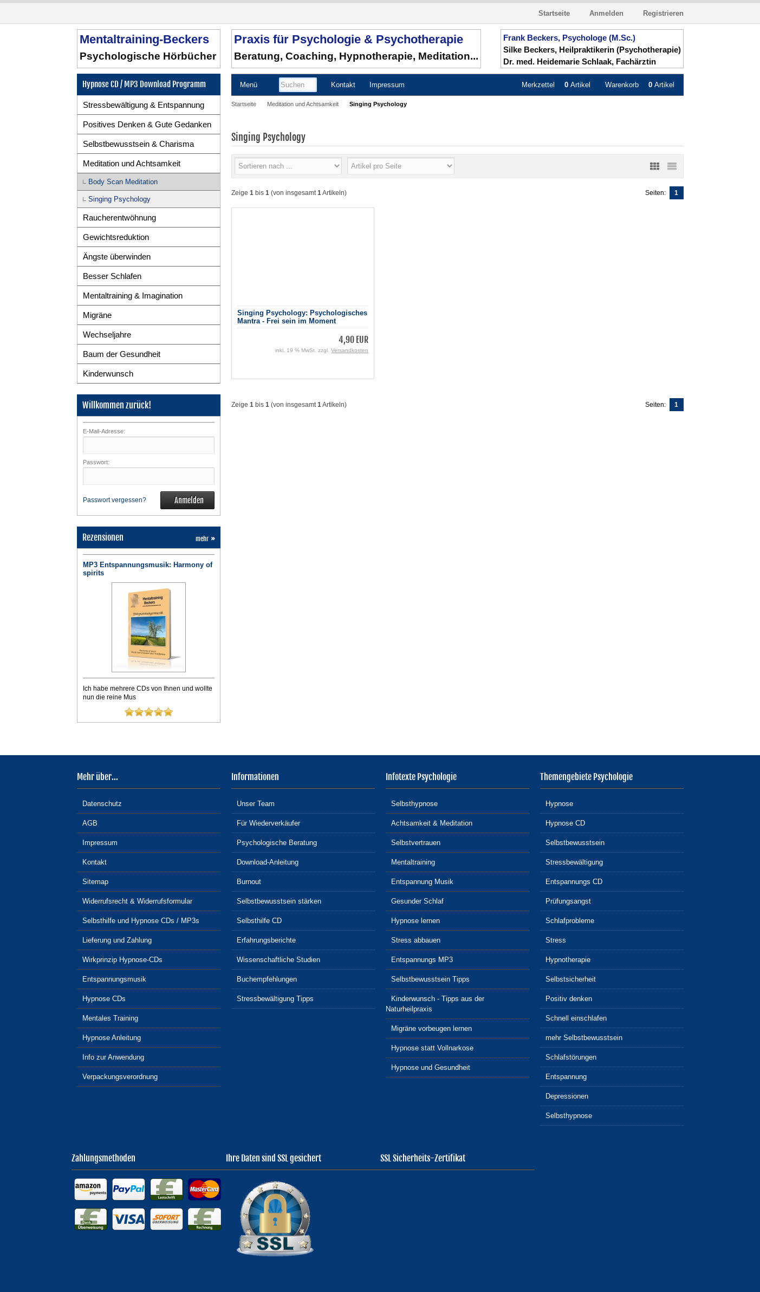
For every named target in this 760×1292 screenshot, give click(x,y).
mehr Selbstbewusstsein (581, 1037)
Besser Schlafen (112, 276)
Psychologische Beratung (274, 842)
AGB (87, 822)
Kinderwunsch (108, 373)
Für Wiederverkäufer (265, 822)
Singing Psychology (119, 199)
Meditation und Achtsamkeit (131, 163)
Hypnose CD (562, 822)
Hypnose (556, 803)
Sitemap (92, 881)
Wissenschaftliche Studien (275, 959)
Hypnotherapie (565, 959)
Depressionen (564, 1095)
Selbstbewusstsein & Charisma (138, 143)
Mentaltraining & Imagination (133, 295)
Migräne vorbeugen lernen (429, 1028)
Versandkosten (349, 350)
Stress (553, 939)
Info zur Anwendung (110, 1056)
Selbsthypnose (412, 803)
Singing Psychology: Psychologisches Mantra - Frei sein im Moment (302, 317)
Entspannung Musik (419, 881)
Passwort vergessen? (114, 500)
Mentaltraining (410, 861)
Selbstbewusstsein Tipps (428, 978)
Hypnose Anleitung (109, 1037)
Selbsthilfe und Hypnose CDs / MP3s (138, 920)
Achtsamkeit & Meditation (429, 822)
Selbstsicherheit (568, 978)
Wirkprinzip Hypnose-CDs (120, 959)
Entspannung (563, 1076)
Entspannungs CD (571, 881)
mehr (205, 539)
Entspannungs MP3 (419, 959)
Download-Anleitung (264, 861)
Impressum (97, 842)
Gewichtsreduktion (116, 237)
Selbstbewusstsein (572, 842)
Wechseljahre (107, 334)
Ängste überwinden (117, 256)
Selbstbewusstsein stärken (276, 900)
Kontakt (92, 861)
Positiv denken (566, 998)
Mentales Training (107, 1017)
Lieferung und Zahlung (114, 939)
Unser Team (253, 803)
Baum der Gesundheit (121, 354)
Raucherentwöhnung (119, 217)
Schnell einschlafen (573, 1017)
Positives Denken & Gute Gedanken (147, 124)
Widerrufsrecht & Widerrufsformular (134, 900)
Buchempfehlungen (264, 978)
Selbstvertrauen (413, 842)
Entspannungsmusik (111, 978)
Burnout (246, 881)
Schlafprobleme (567, 920)
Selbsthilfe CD (256, 920)
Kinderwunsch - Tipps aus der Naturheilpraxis (435, 1003)
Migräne (97, 315)
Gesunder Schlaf (415, 900)
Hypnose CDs (101, 998)
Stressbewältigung (571, 861)
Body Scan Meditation (123, 182)
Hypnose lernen (413, 920)
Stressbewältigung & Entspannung (143, 104)
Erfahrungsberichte (263, 939)
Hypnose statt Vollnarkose (429, 1047)
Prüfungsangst (565, 900)
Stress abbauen (413, 939)
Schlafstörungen (568, 1056)
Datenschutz (99, 803)
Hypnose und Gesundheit (428, 1067)
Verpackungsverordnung (117, 1076)
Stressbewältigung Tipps (272, 998)
